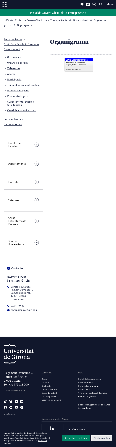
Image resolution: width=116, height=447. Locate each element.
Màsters (45, 383)
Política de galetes (87, 396)
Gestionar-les (102, 438)
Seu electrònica (85, 383)
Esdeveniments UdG (51, 400)
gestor (45, 438)
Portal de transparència (89, 379)
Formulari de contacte (14, 390)
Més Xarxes (9, 414)
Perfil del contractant (88, 386)
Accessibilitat (84, 390)
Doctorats (46, 386)
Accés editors (84, 408)
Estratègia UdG (49, 396)
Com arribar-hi (17, 299)
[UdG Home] (4, 4)
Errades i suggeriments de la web (94, 405)
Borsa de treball (49, 393)
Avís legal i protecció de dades (92, 393)
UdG (6, 20)
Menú (110, 4)
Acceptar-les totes (76, 438)
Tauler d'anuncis (49, 390)
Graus (44, 379)
